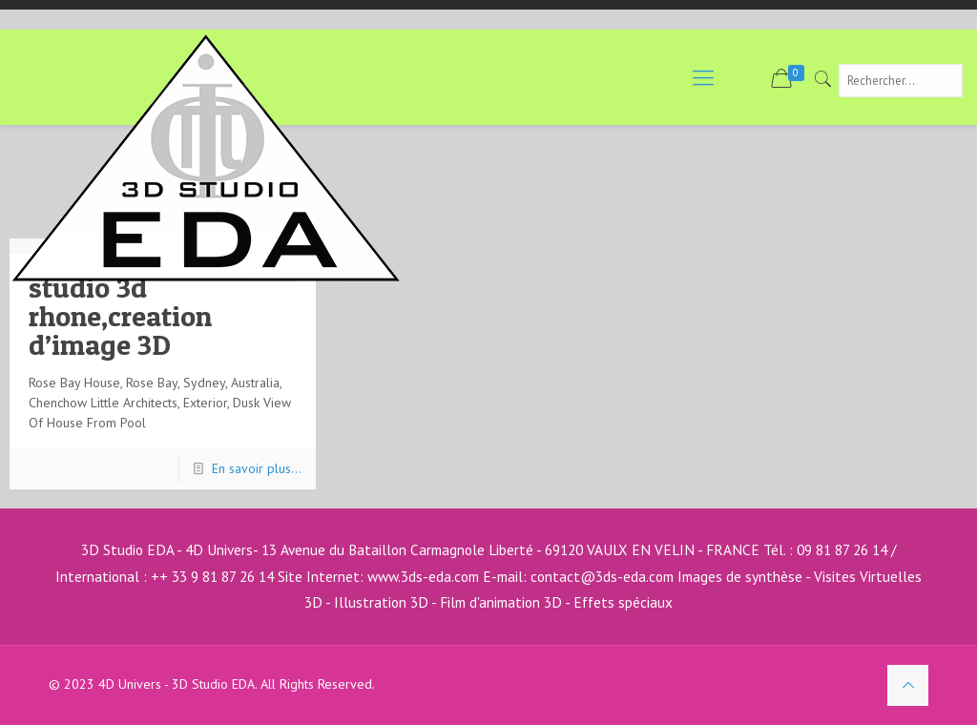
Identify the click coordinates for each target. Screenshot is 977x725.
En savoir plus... (256, 468)
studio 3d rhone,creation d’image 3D (120, 316)
